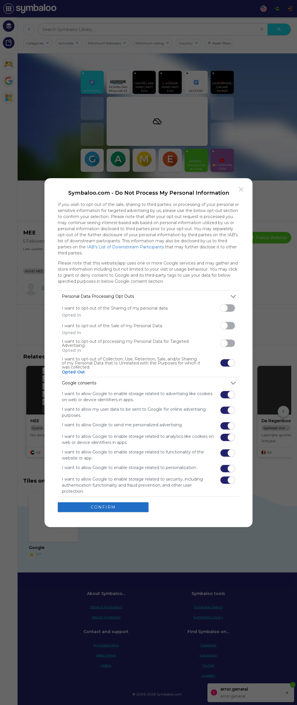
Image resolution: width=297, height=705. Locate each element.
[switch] (227, 308)
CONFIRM (103, 507)
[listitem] (148, 296)
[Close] (241, 189)
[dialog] (148, 352)
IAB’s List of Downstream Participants (125, 247)
